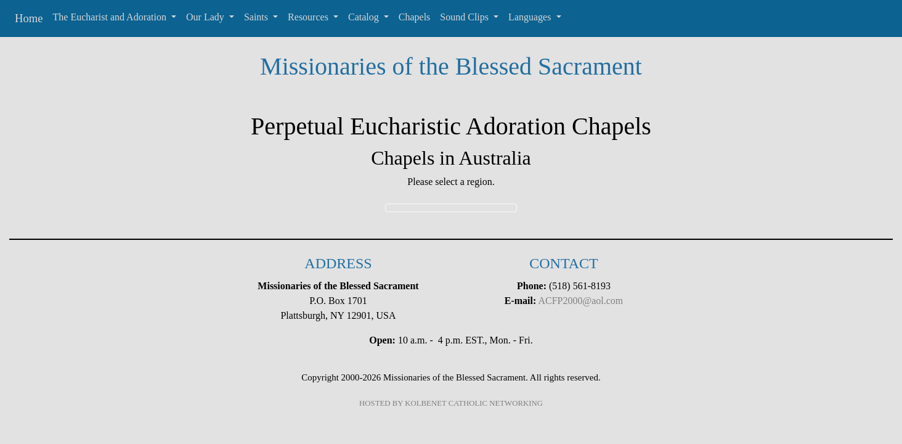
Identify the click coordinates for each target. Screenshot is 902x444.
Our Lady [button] (206, 17)
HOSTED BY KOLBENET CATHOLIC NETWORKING (451, 403)
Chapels (415, 17)
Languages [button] (530, 17)
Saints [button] (257, 17)
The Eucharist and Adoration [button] (111, 17)
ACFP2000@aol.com (580, 300)
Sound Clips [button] (465, 17)
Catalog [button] (364, 17)
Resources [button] (309, 17)
